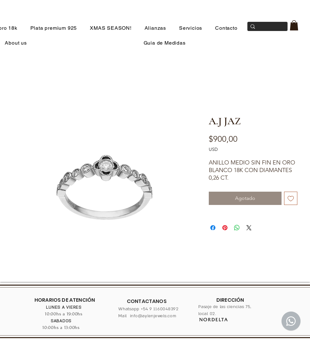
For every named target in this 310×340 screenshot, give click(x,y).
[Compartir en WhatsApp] (237, 228)
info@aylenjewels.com (153, 316)
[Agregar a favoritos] (290, 198)
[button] (294, 25)
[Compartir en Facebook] (213, 228)
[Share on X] (249, 228)
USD (213, 149)
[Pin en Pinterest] (225, 228)
